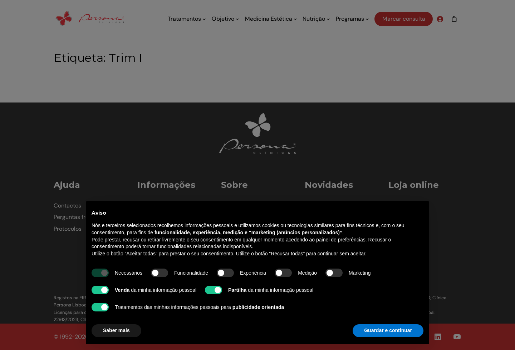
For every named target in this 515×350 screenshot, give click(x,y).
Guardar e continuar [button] (388, 330)
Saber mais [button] (116, 330)
